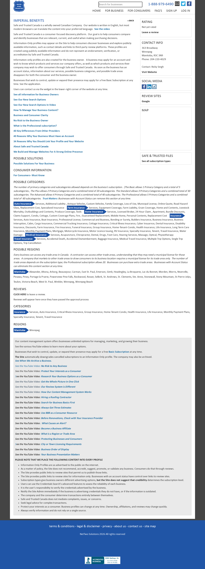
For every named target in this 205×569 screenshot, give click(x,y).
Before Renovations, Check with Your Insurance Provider (72, 418)
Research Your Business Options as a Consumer (66, 376)
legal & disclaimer (88, 526)
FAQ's (158, 10)
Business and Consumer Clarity (31, 115)
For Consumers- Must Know (29, 175)
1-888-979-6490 (161, 4)
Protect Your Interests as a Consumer (61, 371)
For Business (114, 10)
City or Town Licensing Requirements (61, 444)
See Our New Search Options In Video (35, 104)
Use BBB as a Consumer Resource (59, 412)
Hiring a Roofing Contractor (56, 397)
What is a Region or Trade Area (58, 433)
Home (96, 10)
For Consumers (139, 10)
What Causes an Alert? (54, 423)
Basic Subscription (119, 351)
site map (150, 526)
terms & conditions (61, 526)
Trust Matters (49, 198)
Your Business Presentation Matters (60, 454)
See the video (102, 29)
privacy (107, 526)
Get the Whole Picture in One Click (60, 381)
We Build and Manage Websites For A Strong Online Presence (48, 151)
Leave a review (150, 32)
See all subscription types (156, 161)
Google (146, 101)
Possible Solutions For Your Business (34, 163)
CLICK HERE (20, 294)
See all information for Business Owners (36, 94)
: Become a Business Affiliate (55, 428)
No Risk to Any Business (54, 366)
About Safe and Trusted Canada (31, 146)
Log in (185, 10)
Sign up (171, 10)
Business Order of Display (55, 449)
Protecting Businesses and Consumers (61, 438)
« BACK (131, 20)
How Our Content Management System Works (66, 392)
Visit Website (149, 72)
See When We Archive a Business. (33, 360)
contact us (135, 526)
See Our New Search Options (30, 99)
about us (120, 526)
